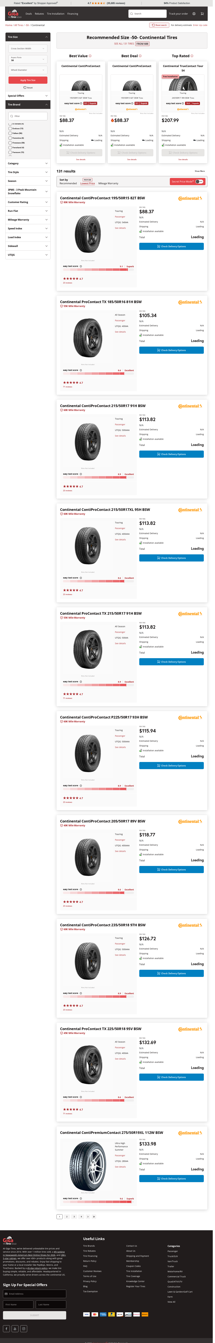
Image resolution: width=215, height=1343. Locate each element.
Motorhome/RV (175, 1271)
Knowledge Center (135, 1281)
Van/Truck (173, 1261)
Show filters (200, 171)
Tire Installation (56, 13)
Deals (29, 13)
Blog (85, 1286)
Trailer (171, 1266)
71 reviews (67, 386)
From (142, 43)
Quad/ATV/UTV (175, 1281)
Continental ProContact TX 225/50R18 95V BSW (100, 1029)
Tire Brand (28, 104)
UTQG (28, 254)
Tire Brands (89, 1246)
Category (28, 163)
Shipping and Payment (137, 1256)
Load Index (28, 237)
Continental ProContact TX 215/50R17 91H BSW (101, 613)
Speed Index (28, 228)
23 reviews (67, 282)
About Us (130, 1251)
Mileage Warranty (108, 183)
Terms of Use (89, 1276)
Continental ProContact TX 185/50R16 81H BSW (101, 301)
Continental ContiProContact (80, 66)
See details (80, 159)
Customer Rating (28, 202)
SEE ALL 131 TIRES (124, 43)
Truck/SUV (173, 1256)
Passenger (120, 216)
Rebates (39, 13)
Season (28, 181)
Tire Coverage (133, 1276)
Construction (174, 1287)
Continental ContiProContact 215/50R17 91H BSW (103, 405)
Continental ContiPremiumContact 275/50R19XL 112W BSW (111, 1132)
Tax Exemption (90, 1291)
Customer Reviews (92, 1271)
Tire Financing (90, 1256)
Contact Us (131, 1246)
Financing (73, 13)
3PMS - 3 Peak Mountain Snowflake (28, 191)
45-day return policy (37, 1268)
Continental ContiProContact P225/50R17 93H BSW (104, 717)
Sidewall (28, 246)
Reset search (159, 25)
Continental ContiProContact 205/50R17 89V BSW (102, 821)
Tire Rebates (89, 1251)
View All (171, 1302)
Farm (170, 1297)
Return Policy (89, 1261)
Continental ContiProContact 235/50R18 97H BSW (103, 925)
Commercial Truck (177, 1276)
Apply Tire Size (27, 80)
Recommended (68, 183)
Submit (34, 1315)
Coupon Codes (133, 1266)
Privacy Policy (89, 1281)
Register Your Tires (135, 1286)
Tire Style (28, 172)
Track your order (178, 13)
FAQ (85, 1266)
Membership (132, 1261)
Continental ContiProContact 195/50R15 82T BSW (102, 197)
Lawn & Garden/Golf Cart (180, 1292)
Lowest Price (87, 183)
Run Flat (28, 211)
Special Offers (28, 95)
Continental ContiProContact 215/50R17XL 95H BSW (105, 509)
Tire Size (28, 37)
